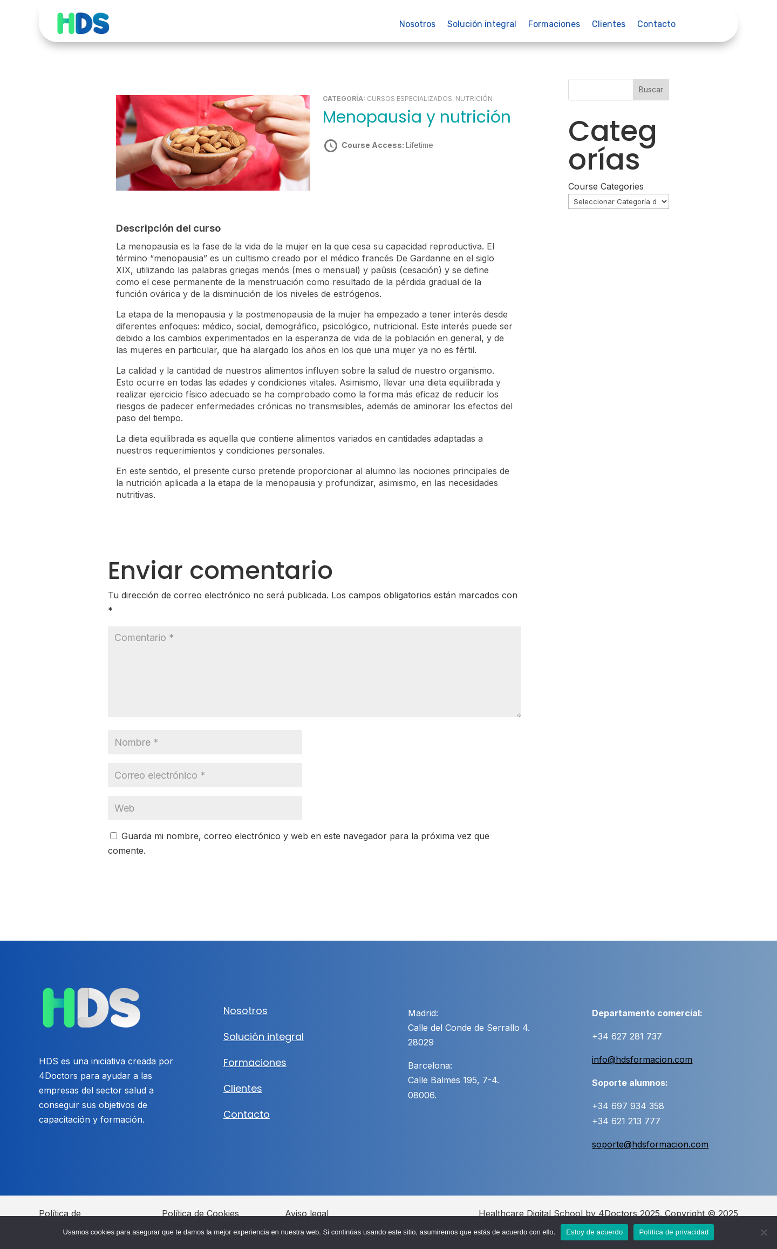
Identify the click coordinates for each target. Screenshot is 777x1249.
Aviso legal (307, 1212)
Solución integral (481, 25)
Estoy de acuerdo (594, 1232)
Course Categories (606, 186)
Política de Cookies (200, 1212)
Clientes (608, 25)
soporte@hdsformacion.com (650, 1143)
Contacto (656, 25)
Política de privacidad (673, 1232)
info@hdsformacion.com (642, 1059)
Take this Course (380, 183)
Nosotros (417, 25)
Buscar (651, 89)
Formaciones (554, 25)
